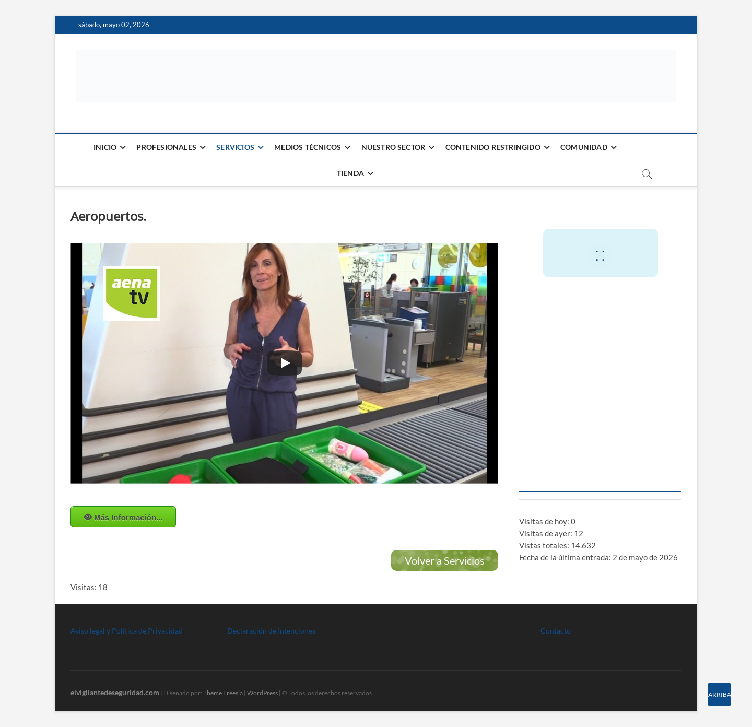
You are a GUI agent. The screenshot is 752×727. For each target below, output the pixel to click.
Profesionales (166, 147)
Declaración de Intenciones (271, 630)
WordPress (262, 693)
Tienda (350, 173)
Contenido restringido (492, 147)
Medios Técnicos (307, 147)
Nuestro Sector (393, 147)
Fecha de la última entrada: (566, 557)
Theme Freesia (223, 693)
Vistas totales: (545, 545)
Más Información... (128, 517)
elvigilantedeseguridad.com (114, 692)
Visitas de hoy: (545, 521)
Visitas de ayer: (546, 533)
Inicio (104, 147)
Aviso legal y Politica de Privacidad (126, 630)
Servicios (235, 147)
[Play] (284, 363)
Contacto (555, 630)
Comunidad (583, 147)
